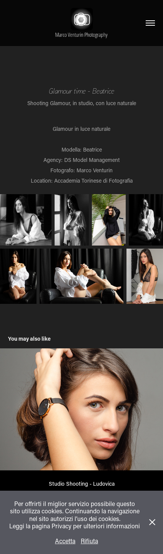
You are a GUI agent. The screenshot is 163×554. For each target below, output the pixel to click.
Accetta (65, 541)
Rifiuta (89, 541)
